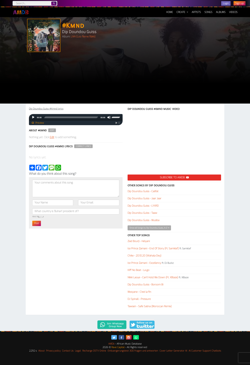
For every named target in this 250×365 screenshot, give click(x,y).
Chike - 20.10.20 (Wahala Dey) (144, 255)
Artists (196, 12)
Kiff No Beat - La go (138, 270)
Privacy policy (53, 350)
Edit (52, 130)
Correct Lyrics (83, 146)
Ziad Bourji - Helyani (139, 241)
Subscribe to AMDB (174, 177)
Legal (78, 350)
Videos (233, 12)
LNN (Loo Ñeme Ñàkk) (83, 36)
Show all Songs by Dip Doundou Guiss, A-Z (149, 228)
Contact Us (68, 350)
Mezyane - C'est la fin (139, 292)
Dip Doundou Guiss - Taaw (142, 213)
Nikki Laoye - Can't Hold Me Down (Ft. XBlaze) (153, 277)
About (41, 350)
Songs (208, 12)
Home (169, 10)
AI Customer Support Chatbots (205, 350)
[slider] (71, 117)
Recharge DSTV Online (94, 350)
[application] (76, 117)
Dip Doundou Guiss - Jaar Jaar (144, 198)
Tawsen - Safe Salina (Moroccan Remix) (150, 306)
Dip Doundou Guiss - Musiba (143, 220)
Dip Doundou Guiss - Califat (143, 191)
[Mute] (109, 117)
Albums (221, 12)
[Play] (33, 117)
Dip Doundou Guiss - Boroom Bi (145, 284)
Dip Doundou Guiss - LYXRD (143, 205)
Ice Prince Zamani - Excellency (144, 263)
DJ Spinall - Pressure (139, 299)
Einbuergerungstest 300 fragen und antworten (133, 350)
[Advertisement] (125, 78)
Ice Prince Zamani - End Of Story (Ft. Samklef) (153, 248)
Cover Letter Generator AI (173, 350)
